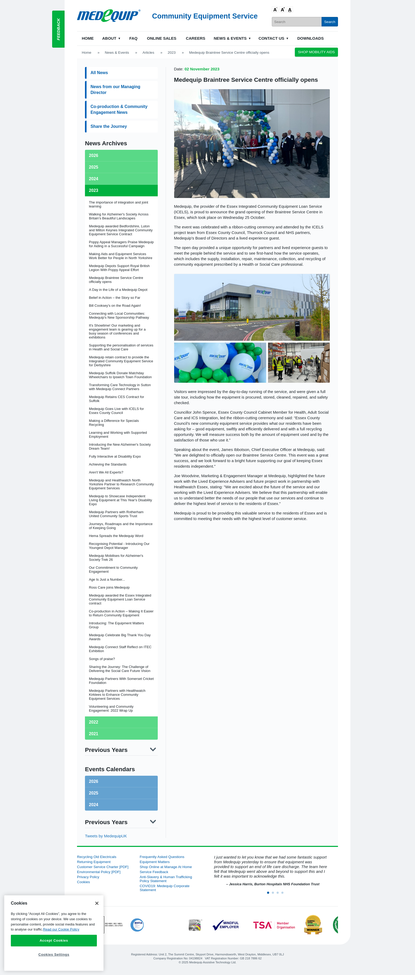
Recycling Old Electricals (96, 857)
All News (99, 72)
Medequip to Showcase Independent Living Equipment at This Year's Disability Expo (120, 500)
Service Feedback (154, 872)
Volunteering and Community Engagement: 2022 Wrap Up (111, 708)
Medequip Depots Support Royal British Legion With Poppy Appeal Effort (119, 268)
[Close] (97, 903)
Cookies (83, 882)
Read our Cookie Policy (61, 929)
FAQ (133, 38)
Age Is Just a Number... (107, 579)
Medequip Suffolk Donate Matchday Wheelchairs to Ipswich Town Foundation (120, 375)
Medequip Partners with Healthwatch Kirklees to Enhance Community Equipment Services (117, 695)
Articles (148, 53)
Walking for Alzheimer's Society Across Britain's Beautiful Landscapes (118, 216)
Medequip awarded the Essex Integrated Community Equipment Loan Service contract (120, 599)
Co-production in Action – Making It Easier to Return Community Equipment (121, 613)
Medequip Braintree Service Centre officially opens (246, 79)
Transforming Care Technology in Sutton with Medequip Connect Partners (120, 387)
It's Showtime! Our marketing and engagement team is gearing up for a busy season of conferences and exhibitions (117, 331)
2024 (93, 804)
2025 (93, 793)
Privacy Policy (88, 877)
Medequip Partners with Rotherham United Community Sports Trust (116, 514)
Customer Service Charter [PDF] (102, 867)
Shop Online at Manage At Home (166, 867)
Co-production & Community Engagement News (119, 109)
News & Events (230, 38)
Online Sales (161, 38)
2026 (93, 781)
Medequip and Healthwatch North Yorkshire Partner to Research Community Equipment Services (121, 484)
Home (88, 38)
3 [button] (279, 894)
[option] (270, 871)
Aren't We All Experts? (106, 472)
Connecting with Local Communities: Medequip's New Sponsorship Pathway (119, 315)
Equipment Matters (155, 862)
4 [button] (284, 894)
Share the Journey (109, 126)
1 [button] (269, 894)
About (109, 38)
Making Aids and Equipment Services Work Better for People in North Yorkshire (120, 256)
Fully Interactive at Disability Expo (115, 456)
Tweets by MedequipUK (106, 836)
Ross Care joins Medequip (109, 587)
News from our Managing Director (115, 89)
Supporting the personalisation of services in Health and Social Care (121, 347)
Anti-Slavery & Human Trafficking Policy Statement (166, 879)
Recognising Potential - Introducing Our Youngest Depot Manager (119, 546)
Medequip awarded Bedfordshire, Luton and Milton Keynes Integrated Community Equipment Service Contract (120, 230)
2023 (172, 53)
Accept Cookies (54, 940)
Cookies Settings (53, 954)
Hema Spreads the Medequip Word (116, 536)
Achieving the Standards (108, 464)
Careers (195, 38)
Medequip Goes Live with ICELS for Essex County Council (116, 411)
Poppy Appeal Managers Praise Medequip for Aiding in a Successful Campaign (121, 244)
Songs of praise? (102, 659)
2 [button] (274, 894)
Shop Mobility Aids (316, 52)
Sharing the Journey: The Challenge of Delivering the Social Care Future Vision (119, 669)
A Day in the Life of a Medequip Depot (118, 290)
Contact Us (271, 38)
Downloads (310, 38)
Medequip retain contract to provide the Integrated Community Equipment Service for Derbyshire (121, 361)
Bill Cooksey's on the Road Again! (115, 306)
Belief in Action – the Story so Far (114, 298)
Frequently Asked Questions (162, 857)
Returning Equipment (94, 862)
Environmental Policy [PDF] (98, 872)
